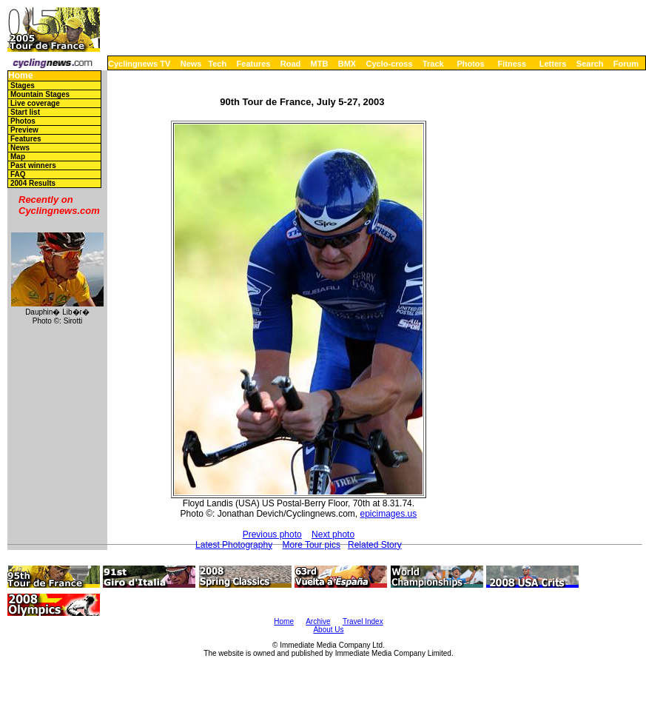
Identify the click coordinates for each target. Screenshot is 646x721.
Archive (318, 621)
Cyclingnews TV (139, 63)
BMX (347, 63)
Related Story (375, 545)
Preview (24, 130)
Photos (470, 63)
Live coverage (35, 103)
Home (20, 76)
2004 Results (32, 183)
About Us (328, 630)
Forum (626, 63)
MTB (320, 63)
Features (254, 63)
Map (17, 156)
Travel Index (363, 621)
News (191, 63)
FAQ (18, 174)
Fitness (511, 63)
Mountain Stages (40, 94)
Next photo (333, 534)
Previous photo (272, 534)
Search (590, 63)
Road (290, 63)
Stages (22, 85)
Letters (553, 63)
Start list (25, 112)
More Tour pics (311, 545)
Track (433, 63)
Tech (217, 63)
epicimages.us (388, 514)
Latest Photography (233, 545)
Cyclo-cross (389, 63)
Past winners (33, 165)
